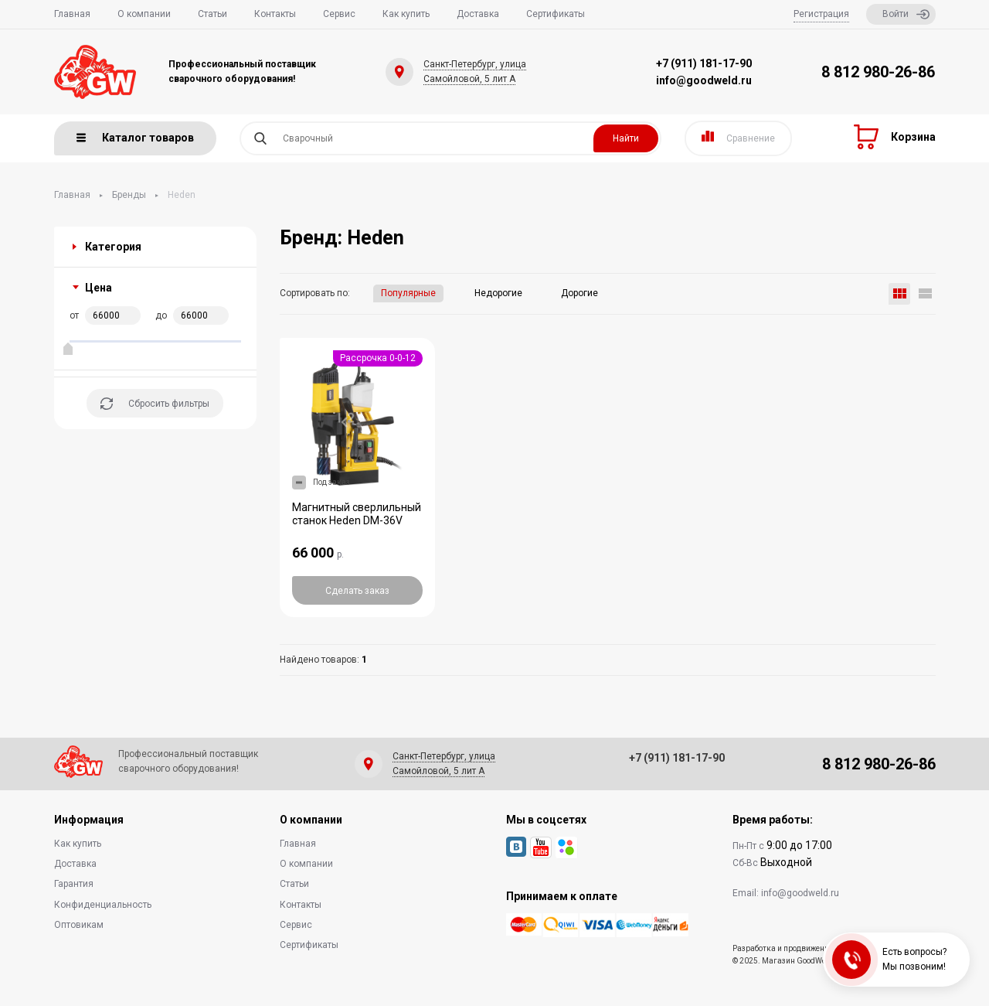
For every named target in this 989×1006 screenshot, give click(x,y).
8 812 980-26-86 (878, 72)
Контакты (275, 14)
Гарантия (73, 883)
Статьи (212, 14)
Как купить (406, 14)
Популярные (408, 293)
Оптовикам (79, 924)
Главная (72, 14)
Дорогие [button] (579, 293)
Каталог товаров (135, 137)
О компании (144, 14)
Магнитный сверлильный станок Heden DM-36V (356, 514)
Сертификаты (555, 14)
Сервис (339, 14)
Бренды (129, 194)
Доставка (478, 14)
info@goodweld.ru (704, 80)
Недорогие (498, 293)
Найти (626, 138)
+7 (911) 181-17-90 (704, 63)
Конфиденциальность (102, 904)
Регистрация (821, 14)
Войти (906, 14)
